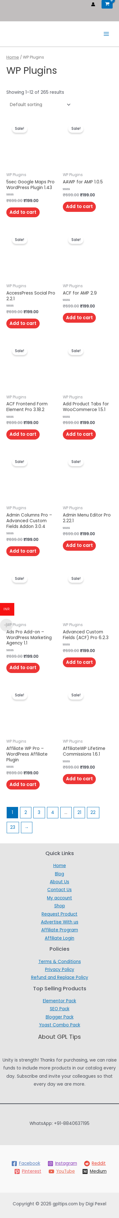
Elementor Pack (59, 1001)
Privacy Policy (59, 970)
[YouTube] (62, 1171)
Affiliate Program (59, 930)
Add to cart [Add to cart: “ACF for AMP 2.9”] (79, 318)
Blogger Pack (60, 1017)
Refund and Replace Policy (59, 977)
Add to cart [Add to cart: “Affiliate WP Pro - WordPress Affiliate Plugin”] (23, 785)
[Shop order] (39, 105)
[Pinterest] (28, 1171)
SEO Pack (59, 1009)
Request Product (59, 914)
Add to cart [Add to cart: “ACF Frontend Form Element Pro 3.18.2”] (23, 434)
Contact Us (59, 890)
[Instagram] (62, 1163)
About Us (59, 882)
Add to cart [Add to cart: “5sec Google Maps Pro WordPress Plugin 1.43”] (23, 212)
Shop (59, 906)
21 (79, 812)
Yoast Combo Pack (59, 1025)
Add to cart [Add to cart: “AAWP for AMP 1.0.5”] (79, 207)
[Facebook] (26, 1163)
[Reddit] (95, 1163)
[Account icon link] (93, 4)
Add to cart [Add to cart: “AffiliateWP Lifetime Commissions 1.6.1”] (79, 779)
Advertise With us (59, 922)
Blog (59, 874)
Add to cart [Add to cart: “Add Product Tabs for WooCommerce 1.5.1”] (79, 434)
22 (93, 812)
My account (59, 898)
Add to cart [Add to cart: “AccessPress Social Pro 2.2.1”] (23, 323)
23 (12, 827)
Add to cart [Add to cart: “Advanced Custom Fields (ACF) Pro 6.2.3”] (79, 662)
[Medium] (94, 1171)
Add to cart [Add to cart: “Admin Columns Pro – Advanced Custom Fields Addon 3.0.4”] (23, 551)
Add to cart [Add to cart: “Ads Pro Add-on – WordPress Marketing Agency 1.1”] (23, 668)
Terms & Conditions (59, 962)
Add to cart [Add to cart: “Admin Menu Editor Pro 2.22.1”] (79, 545)
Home (12, 57)
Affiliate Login (59, 938)
